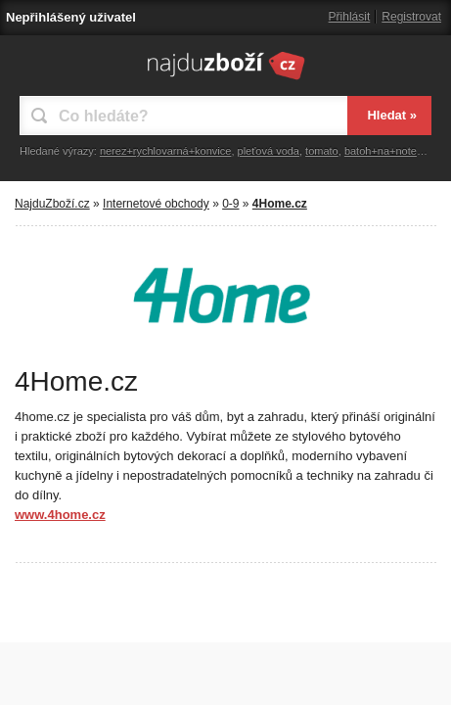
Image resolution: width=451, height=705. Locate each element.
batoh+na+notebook (392, 151)
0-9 (230, 204)
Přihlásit (350, 17)
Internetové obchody (156, 204)
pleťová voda (268, 151)
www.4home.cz (60, 514)
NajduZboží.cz (52, 204)
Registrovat (411, 17)
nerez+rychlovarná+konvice (166, 151)
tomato (321, 151)
